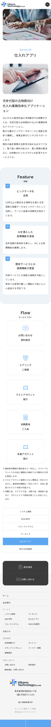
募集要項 (8, 652)
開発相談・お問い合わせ (14, 669)
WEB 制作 (25, 519)
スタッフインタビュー (13, 648)
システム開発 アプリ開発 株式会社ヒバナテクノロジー (13, 4)
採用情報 (6, 638)
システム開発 (25, 511)
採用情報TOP (10, 643)
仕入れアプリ (25, 541)
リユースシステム (25, 526)
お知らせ (6, 631)
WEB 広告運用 (25, 549)
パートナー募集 (34, 648)
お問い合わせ (8, 660)
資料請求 (31, 664)
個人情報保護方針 (25, 702)
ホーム (6, 595)
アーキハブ (25, 534)
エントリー (32, 643)
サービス (6, 609)
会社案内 (6, 602)
